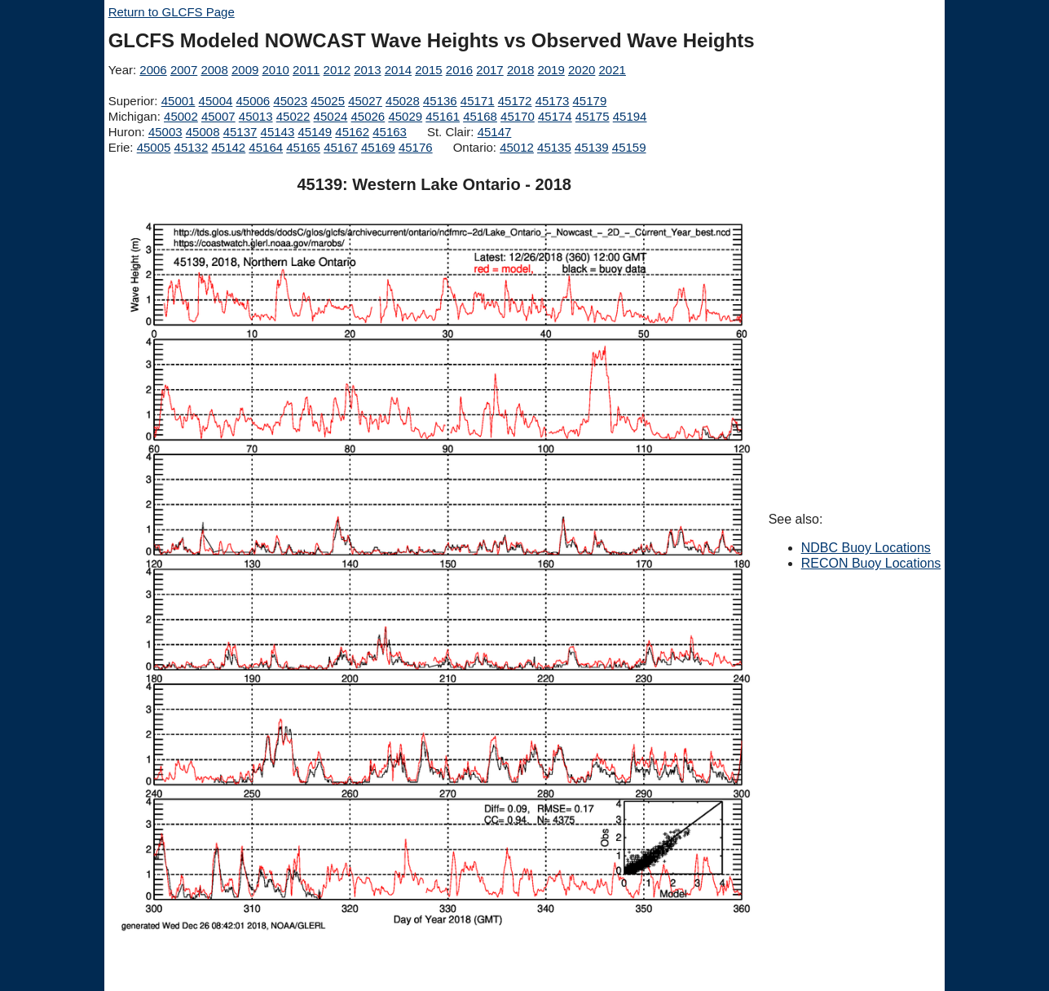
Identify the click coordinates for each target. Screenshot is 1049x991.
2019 (550, 70)
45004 (216, 101)
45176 (416, 147)
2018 (520, 70)
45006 (253, 101)
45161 (442, 116)
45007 (218, 116)
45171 (478, 101)
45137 (240, 132)
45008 (203, 132)
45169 (378, 147)
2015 (428, 70)
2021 (612, 70)
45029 (405, 116)
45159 (629, 147)
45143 (278, 132)
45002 (181, 116)
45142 (228, 147)
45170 (517, 116)
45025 (328, 101)
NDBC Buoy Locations (866, 548)
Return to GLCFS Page (171, 12)
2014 (398, 70)
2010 (275, 70)
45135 (554, 147)
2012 (337, 70)
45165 (303, 147)
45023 (290, 101)
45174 (555, 116)
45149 (315, 132)
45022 (293, 116)
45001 (178, 101)
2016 (459, 70)
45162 (352, 132)
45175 (592, 116)
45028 (403, 101)
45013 (256, 116)
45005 (154, 147)
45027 (365, 101)
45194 (630, 116)
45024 (331, 116)
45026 (368, 116)
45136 (440, 101)
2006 (152, 70)
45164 (266, 147)
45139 (592, 147)
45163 (389, 132)
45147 (495, 132)
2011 (306, 70)
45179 (590, 101)
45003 (165, 132)
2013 (367, 70)
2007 (183, 70)
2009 (244, 70)
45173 (553, 101)
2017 (489, 70)
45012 (517, 147)
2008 (214, 70)
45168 (480, 116)
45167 (341, 147)
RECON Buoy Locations (871, 563)
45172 (515, 101)
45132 (191, 147)
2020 (581, 70)
